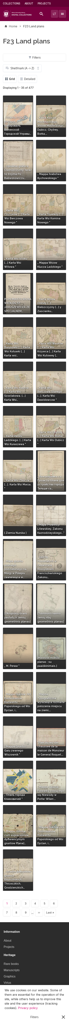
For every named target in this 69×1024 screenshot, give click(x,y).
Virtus (7, 982)
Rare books (11, 963)
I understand (34, 1017)
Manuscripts (12, 970)
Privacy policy (28, 1008)
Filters (35, 57)
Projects (44, 3)
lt (54, 14)
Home (13, 26)
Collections (11, 3)
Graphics (9, 976)
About (29, 3)
